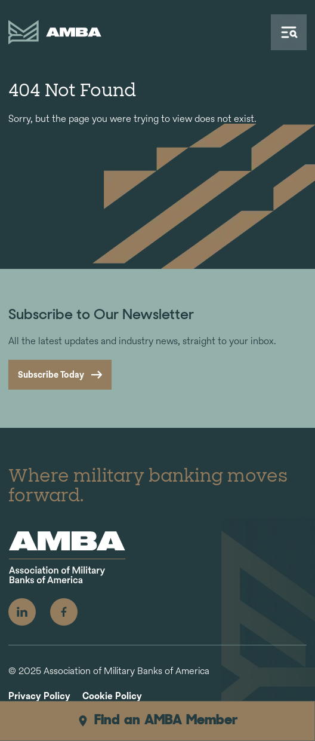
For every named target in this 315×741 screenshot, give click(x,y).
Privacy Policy (39, 696)
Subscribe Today (51, 374)
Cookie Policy (112, 696)
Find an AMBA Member (157, 721)
